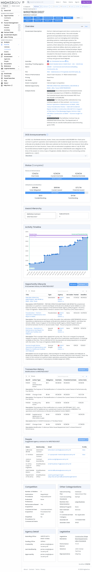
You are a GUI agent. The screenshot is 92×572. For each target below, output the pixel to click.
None (48, 80)
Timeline (68, 17)
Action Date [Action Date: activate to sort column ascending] (83, 380)
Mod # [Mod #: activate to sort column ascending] (28, 380)
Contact (31, 569)
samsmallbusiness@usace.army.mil (59, 470)
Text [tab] (86, 26)
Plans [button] (65, 2)
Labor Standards (80, 541)
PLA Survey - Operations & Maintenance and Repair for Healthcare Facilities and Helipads (35, 331)
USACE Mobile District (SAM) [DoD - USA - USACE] (65, 64)
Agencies (7, 59)
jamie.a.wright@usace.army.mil (58, 459)
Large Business (80, 502)
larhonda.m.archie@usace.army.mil (59, 450)
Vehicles (7, 47)
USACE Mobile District (61, 299)
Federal (5, 6)
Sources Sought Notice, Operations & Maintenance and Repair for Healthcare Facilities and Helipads (36, 348)
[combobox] (53, 2)
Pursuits (6, 27)
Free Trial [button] (86, 2)
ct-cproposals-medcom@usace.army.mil (61, 454)
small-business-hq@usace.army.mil (59, 464)
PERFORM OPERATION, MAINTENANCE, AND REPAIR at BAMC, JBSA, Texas (34, 299)
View (83, 450)
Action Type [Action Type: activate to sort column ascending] (36, 380)
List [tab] (82, 26)
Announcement (48, 17)
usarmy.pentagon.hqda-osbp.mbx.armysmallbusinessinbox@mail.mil (62, 476)
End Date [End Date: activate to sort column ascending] (58, 380)
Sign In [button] (77, 2)
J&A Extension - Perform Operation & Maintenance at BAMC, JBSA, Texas (63, 104)
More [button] (58, 2)
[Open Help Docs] (36, 9)
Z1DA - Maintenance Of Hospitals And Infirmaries (62, 72)
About (26, 569)
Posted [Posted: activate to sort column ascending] (76, 295)
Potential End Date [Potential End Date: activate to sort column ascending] (70, 380)
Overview (28, 17)
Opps (28, 20)
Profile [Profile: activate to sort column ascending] (84, 447)
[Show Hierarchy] (68, 61)
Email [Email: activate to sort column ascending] (50, 447)
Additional (58, 20)
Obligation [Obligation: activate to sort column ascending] (49, 380)
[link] (86, 376)
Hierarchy (58, 17)
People (6, 61)
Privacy (43, 569)
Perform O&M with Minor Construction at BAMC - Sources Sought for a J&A (64, 113)
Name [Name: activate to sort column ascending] (28, 447)
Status (38, 17)
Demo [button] (71, 2)
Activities (7, 30)
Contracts (7, 18)
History (38, 20)
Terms (37, 569)
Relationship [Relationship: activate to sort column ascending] (40, 447)
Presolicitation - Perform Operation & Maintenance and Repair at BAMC (35, 314)
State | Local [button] (15, 6)
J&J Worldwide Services (57, 61)
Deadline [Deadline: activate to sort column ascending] (84, 295)
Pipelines (7, 25)
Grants (6, 20)
